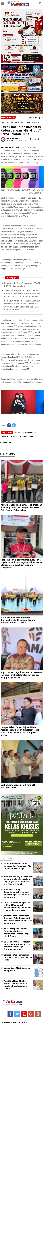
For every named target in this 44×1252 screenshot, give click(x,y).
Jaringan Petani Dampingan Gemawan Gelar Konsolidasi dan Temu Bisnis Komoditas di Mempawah (18, 919)
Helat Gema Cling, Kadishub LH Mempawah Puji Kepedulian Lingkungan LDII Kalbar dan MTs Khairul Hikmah (18, 880)
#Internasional (29, 433)
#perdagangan (26, 436)
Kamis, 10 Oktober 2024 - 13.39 (16, 140)
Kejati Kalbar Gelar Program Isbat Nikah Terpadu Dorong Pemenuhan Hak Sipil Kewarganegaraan (17, 945)
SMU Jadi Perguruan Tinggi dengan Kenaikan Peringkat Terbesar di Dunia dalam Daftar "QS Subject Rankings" (22, 293)
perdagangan (36, 122)
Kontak (25, 1022)
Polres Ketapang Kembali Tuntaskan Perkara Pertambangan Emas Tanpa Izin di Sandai (16, 932)
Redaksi (6, 1022)
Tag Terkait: (7, 433)
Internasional (15, 122)
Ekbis (7, 122)
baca (33, 139)
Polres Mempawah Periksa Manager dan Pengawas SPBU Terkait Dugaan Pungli (17, 866)
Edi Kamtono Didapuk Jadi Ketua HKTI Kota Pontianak (19, 786)
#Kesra (5, 436)
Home (2, 122)
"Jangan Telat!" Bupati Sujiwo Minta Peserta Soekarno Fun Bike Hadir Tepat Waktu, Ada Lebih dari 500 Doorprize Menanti (20, 731)
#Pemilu (14, 436)
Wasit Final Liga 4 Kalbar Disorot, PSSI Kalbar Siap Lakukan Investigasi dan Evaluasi (15, 985)
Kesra (22, 122)
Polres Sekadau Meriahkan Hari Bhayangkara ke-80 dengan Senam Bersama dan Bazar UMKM (18, 620)
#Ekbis (18, 433)
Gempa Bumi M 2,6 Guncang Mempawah (17, 969)
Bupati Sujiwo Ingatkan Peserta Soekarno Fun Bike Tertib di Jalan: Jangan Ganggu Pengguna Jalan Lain (21, 675)
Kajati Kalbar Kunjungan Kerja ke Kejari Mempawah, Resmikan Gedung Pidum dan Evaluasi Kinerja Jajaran (18, 906)
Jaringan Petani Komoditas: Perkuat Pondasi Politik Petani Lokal (18, 957)
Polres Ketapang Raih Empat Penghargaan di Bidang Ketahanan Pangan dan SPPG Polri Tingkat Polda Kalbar (21, 507)
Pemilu (28, 122)
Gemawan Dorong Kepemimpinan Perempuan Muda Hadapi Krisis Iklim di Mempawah (16, 893)
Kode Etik (15, 1022)
